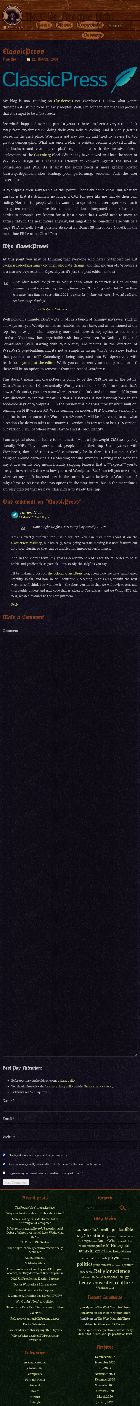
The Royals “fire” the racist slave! (35, 1207)
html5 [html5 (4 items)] (84, 1251)
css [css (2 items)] (131, 1236)
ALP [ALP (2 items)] (79, 1230)
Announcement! (35, 1257)
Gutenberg (42, 154)
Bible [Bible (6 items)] (128, 1229)
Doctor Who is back (35, 1324)
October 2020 (105, 1391)
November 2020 (105, 1385)
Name (8, 1100)
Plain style (15, 27)
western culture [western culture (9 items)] (116, 1282)
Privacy (92, 35)
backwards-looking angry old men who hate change (44, 265)
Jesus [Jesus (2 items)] (116, 1251)
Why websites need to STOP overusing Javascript (35, 1337)
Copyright (90, 24)
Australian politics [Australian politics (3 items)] (109, 1229)
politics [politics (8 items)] (84, 1263)
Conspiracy (35, 1373)
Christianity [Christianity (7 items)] (96, 1235)
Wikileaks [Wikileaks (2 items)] (102, 1287)
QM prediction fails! (119, 1333)
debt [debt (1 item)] (80, 1241)
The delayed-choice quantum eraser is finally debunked (35, 1250)
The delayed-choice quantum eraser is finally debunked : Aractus (105, 1332)
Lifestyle (35, 1402)
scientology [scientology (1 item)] (86, 1277)
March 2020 (105, 1396)
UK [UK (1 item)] (93, 1283)
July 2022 (105, 1368)
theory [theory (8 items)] (84, 1282)
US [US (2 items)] (96, 1283)
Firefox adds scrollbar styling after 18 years (35, 1330)
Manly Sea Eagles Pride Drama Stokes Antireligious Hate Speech (35, 1221)
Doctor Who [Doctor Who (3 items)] (107, 1240)
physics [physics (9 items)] (116, 1257)
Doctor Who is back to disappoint (35, 1290)
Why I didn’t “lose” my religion (35, 1301)
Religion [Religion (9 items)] (103, 1270)
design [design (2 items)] (86, 1241)
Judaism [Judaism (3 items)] (125, 1251)
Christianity (35, 1368)
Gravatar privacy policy (98, 1086)
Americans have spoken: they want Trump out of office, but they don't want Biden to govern (35, 1271)
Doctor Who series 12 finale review (35, 1284)
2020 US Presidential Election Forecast (35, 1278)
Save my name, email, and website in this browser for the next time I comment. (56, 1164)
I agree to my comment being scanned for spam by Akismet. (45, 1173)
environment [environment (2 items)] (87, 1246)
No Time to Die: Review (35, 1242)
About (64, 24)
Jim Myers (86, 1307)
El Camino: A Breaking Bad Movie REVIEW (35, 1295)
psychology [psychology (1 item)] (117, 1264)
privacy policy (67, 1080)
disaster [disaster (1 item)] (93, 1241)
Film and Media (35, 1379)
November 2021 (105, 1373)
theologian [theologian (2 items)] (109, 1277)
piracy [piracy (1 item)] (126, 1258)
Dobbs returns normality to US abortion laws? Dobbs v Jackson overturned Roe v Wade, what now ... (35, 1232)
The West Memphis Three (113, 1307)
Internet (35, 1396)
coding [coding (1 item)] (112, 1236)
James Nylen (32, 511)
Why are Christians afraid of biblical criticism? (35, 1213)
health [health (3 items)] (105, 1245)
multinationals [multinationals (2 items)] (98, 1258)
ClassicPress (63, 100)
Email (8, 1118)
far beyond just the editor (34, 362)
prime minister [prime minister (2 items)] (102, 1265)
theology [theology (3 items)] (122, 1276)
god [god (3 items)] (98, 1245)
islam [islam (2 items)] (109, 1251)
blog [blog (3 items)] (80, 1235)
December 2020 (105, 1379)
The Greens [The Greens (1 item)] (97, 1277)
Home (43, 24)
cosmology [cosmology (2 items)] (122, 1236)
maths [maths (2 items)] (84, 1258)
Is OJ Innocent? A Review (109, 1324)
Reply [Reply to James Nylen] (15, 604)
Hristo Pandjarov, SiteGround (50, 309)
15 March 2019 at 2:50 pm (34, 517)
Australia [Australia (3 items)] (89, 1229)
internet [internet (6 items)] (97, 1250)
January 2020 (105, 1402)
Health (35, 1391)
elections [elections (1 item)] (128, 1241)
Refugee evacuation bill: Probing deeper (35, 1318)
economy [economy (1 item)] (120, 1241)
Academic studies (35, 1362)
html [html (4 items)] (128, 1245)
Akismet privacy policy (59, 1086)
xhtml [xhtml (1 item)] (111, 1287)
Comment (10, 630)
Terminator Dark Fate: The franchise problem (35, 1307)
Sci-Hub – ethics (35, 1263)
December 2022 (105, 1356)
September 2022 (105, 1362)
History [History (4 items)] (117, 1245)
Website (9, 1136)
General (35, 1385)
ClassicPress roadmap (26, 542)
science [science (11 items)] (121, 1270)
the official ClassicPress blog (69, 573)
